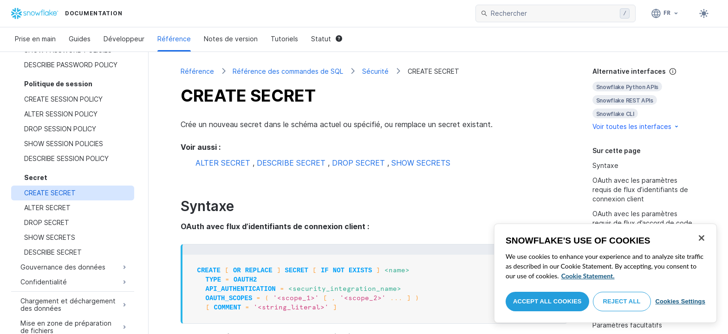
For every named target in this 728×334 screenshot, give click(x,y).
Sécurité (375, 71)
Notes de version (231, 39)
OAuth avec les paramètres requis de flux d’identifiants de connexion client (640, 189)
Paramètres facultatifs (627, 325)
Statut (326, 39)
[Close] (701, 238)
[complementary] (644, 99)
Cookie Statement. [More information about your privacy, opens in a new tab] (588, 276)
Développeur (124, 39)
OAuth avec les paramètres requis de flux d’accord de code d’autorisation (642, 223)
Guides (80, 39)
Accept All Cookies (547, 301)
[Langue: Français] (665, 13)
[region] (605, 273)
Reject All (622, 301)
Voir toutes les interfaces (636, 126)
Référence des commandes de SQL (288, 71)
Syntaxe (605, 165)
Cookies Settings (680, 301)
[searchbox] (553, 13)
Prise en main (35, 39)
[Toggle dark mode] (704, 13)
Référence (174, 39)
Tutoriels (284, 39)
